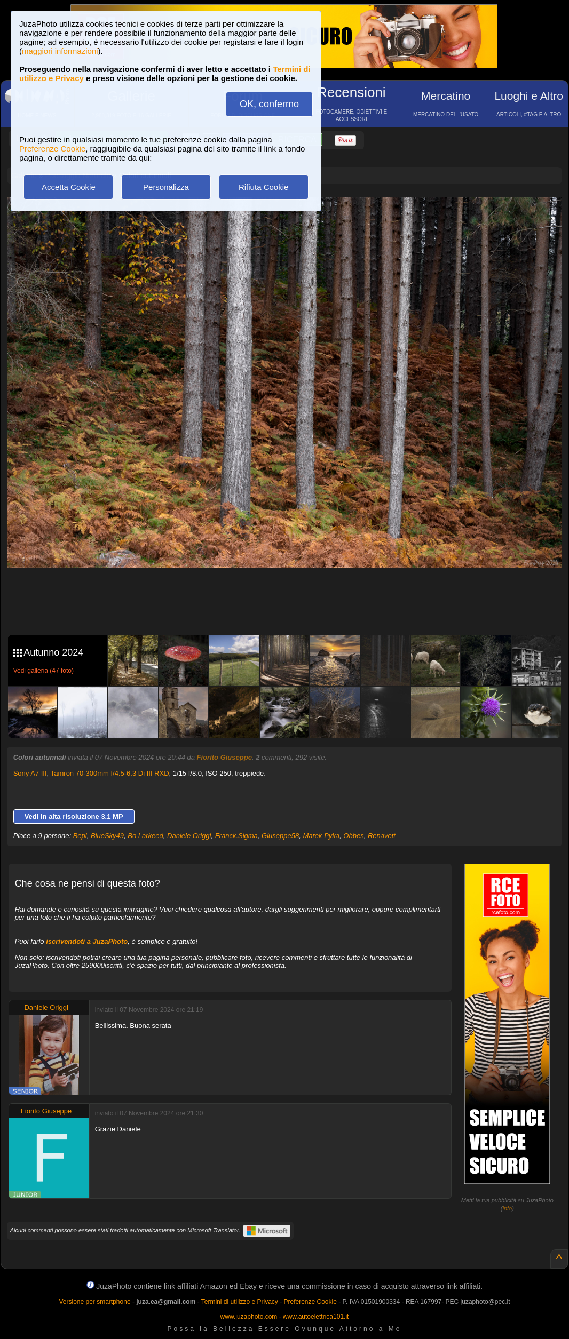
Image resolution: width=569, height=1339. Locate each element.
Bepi (80, 836)
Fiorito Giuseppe (224, 757)
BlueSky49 (107, 836)
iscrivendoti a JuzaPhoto (87, 941)
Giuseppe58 (280, 836)
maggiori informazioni (60, 50)
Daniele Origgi (189, 836)
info (507, 1208)
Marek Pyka (321, 836)
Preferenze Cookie (52, 148)
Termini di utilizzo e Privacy (239, 1301)
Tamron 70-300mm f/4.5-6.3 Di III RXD (110, 773)
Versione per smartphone (94, 1301)
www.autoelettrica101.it (316, 1316)
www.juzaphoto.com (249, 1316)
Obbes (353, 836)
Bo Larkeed (145, 836)
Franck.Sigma (236, 836)
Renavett (382, 836)
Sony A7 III (30, 773)
